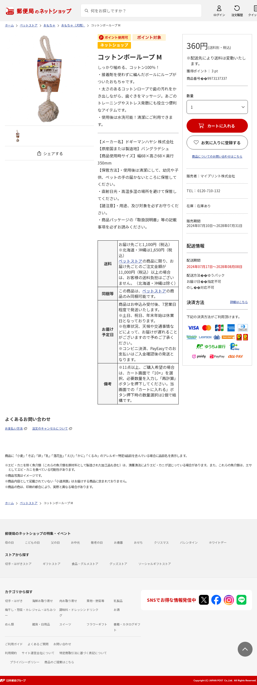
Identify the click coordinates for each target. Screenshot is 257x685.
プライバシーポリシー (25, 662)
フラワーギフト (96, 624)
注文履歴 (237, 15)
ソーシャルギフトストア (154, 563)
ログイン (219, 15)
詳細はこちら (239, 302)
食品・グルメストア (85, 563)
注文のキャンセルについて (50, 428)
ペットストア (130, 261)
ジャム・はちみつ (44, 609)
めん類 (9, 624)
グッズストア (118, 563)
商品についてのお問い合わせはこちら (217, 156)
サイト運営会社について (38, 653)
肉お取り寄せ (68, 601)
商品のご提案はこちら (59, 662)
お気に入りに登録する (221, 142)
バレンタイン (189, 542)
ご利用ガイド (14, 644)
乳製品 (118, 601)
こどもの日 (32, 542)
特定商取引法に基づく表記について (83, 653)
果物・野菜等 (95, 601)
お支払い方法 (14, 428)
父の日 (55, 542)
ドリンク (92, 609)
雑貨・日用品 (41, 624)
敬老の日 (97, 542)
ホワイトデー (218, 542)
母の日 (9, 542)
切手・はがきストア (18, 563)
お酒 (117, 609)
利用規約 (11, 653)
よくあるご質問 (38, 644)
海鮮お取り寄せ (42, 601)
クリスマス (161, 542)
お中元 (75, 542)
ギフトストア (52, 563)
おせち (138, 542)
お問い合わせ (62, 644)
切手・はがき (14, 601)
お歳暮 (118, 542)
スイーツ (65, 624)
